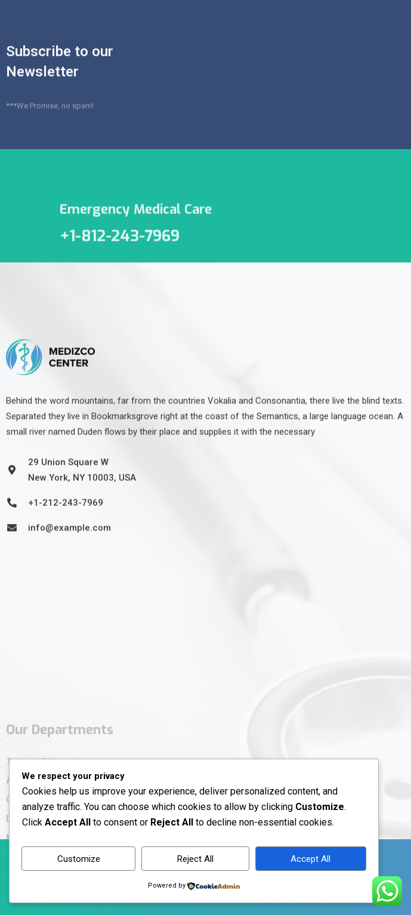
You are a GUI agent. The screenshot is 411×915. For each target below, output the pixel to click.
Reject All (195, 859)
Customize (78, 859)
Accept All (310, 859)
